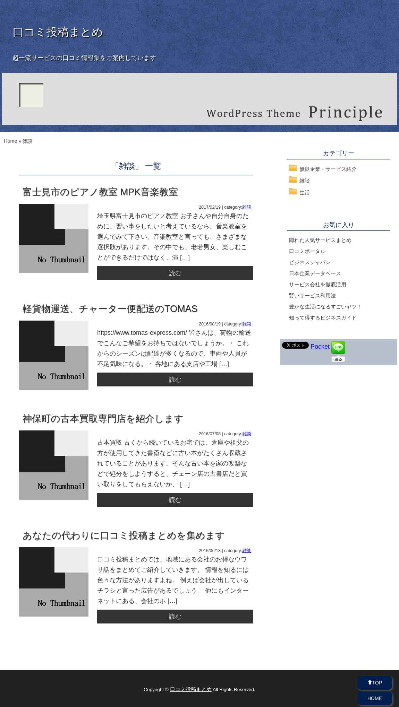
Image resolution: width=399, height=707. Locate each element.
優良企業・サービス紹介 (328, 169)
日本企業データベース (315, 273)
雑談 (246, 207)
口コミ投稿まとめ (57, 32)
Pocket (320, 346)
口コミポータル (307, 251)
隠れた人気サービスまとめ (320, 240)
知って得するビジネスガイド (323, 318)
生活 (304, 192)
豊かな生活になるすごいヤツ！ (325, 306)
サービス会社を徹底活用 (317, 284)
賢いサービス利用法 (312, 295)
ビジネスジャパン (310, 262)
